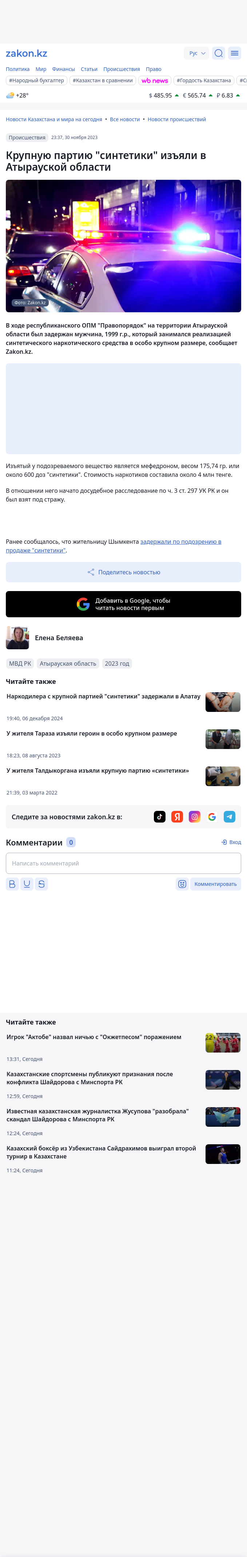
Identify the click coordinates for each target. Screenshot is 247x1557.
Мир (41, 69)
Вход (235, 842)
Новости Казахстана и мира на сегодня (54, 119)
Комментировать (216, 883)
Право (154, 69)
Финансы (63, 69)
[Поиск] (218, 53)
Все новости (125, 119)
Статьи (89, 69)
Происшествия (121, 69)
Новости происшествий (177, 119)
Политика (18, 69)
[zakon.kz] (26, 53)
